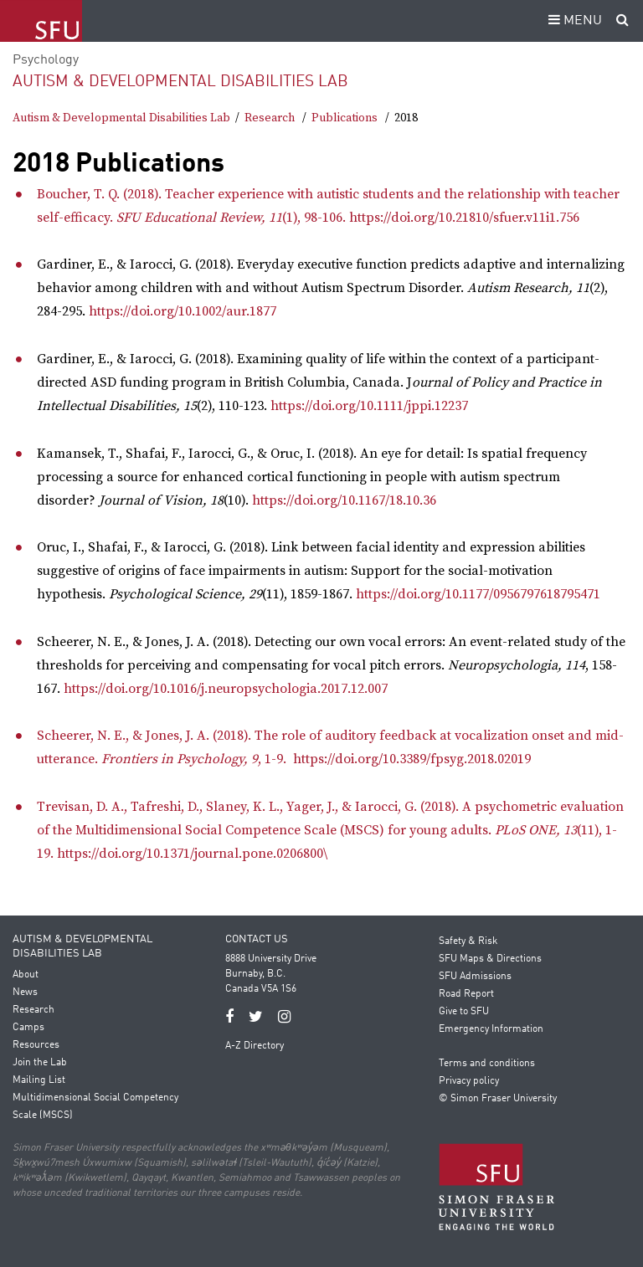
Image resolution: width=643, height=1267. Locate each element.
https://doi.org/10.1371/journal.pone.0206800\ (192, 853)
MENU (573, 21)
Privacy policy (469, 1081)
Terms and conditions (487, 1064)
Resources (36, 1045)
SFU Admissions (475, 977)
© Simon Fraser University (498, 1099)
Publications (344, 118)
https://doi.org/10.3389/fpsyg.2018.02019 (412, 759)
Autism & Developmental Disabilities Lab (180, 82)
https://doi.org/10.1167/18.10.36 (344, 500)
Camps (28, 1028)
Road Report (466, 994)
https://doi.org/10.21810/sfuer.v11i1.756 (464, 217)
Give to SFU (464, 1012)
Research (269, 118)
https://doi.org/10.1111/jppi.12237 (369, 406)
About (26, 975)
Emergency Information (491, 1029)
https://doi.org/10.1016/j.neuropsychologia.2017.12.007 (226, 688)
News (25, 992)
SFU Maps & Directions (490, 959)
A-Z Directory (254, 1046)
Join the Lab (40, 1063)
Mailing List (39, 1080)
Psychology (46, 60)
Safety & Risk (468, 941)
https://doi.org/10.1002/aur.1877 (182, 311)
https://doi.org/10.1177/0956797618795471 (478, 594)
